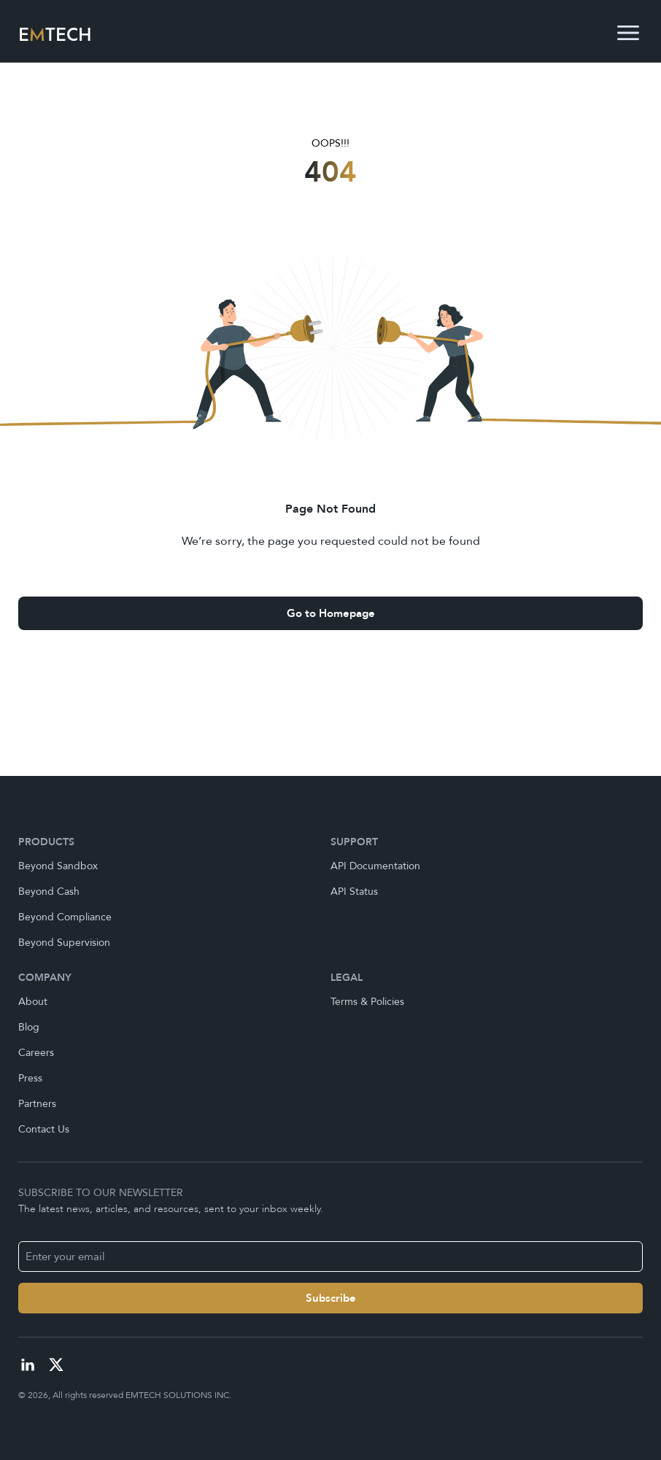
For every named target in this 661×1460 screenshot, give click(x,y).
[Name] (330, 1298)
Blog (28, 1027)
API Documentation (375, 866)
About (32, 1002)
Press (30, 1078)
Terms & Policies (367, 1002)
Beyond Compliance (65, 917)
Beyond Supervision (64, 943)
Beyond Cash (49, 891)
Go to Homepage (331, 613)
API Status (354, 891)
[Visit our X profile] (56, 1364)
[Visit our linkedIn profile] (27, 1364)
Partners (37, 1104)
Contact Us (43, 1129)
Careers (36, 1053)
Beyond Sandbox (58, 866)
